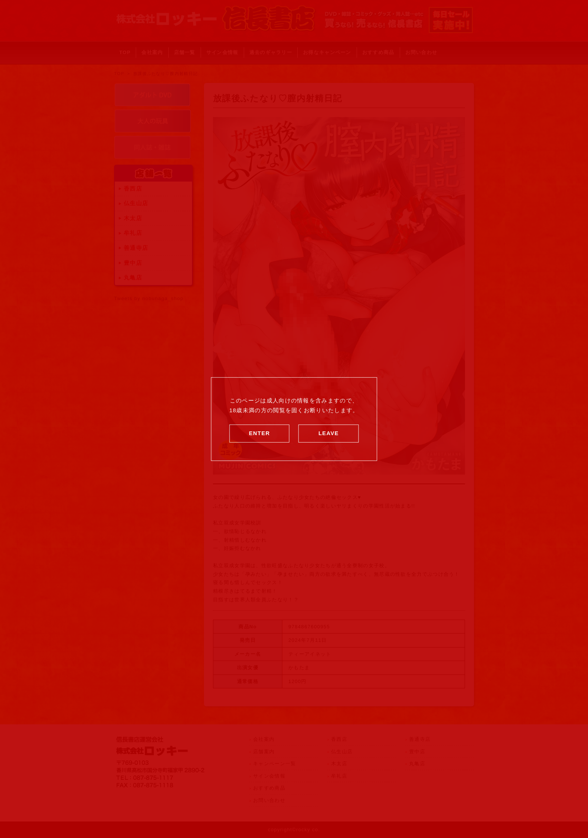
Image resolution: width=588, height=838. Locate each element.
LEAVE (328, 433)
